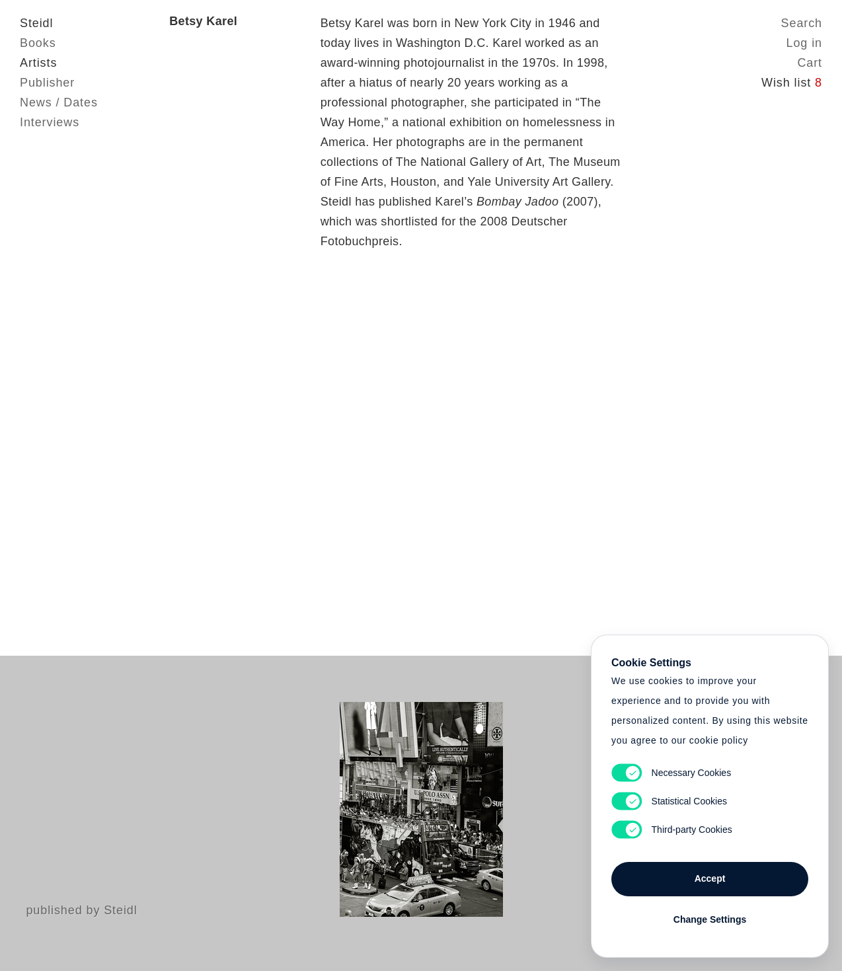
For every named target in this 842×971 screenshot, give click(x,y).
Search (801, 23)
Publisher (47, 82)
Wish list (791, 82)
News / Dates (59, 102)
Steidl (36, 23)
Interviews (49, 122)
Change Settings (709, 919)
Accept (710, 878)
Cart (809, 62)
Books (38, 43)
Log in (804, 43)
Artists (38, 62)
